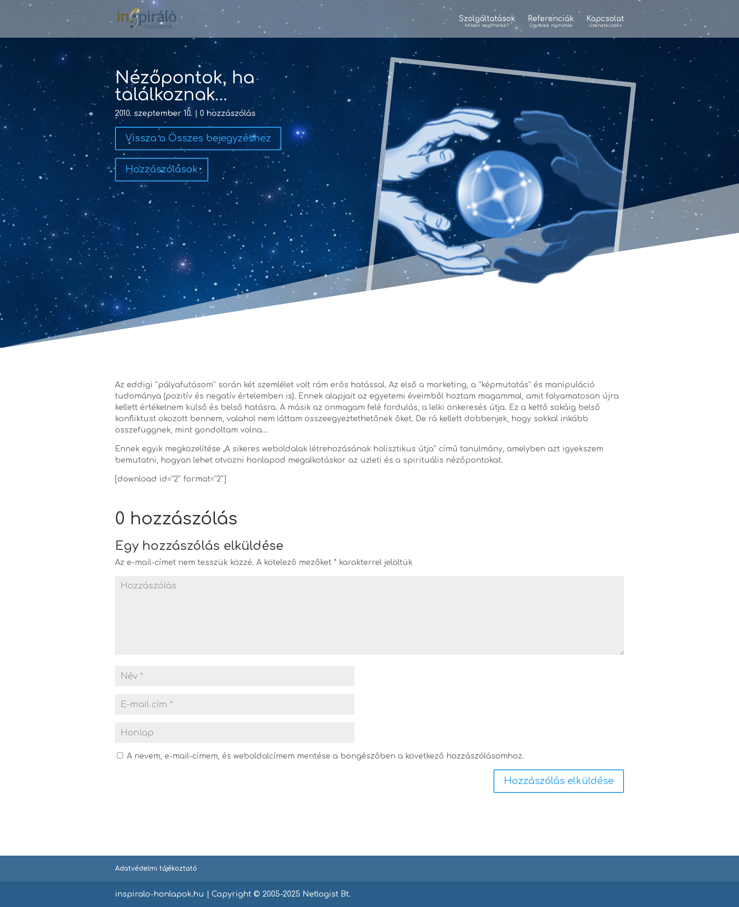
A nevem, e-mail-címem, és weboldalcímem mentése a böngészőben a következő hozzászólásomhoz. (325, 756)
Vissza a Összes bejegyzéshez (198, 138)
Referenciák (551, 22)
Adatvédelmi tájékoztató (156, 868)
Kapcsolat (605, 22)
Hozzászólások (161, 169)
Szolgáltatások (487, 22)
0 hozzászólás (227, 113)
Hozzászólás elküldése (559, 781)
